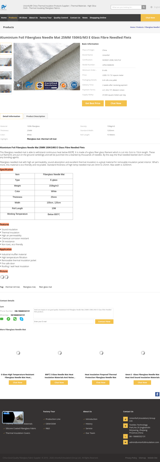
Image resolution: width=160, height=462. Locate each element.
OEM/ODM (49, 423)
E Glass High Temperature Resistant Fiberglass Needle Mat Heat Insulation (17, 377)
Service (87, 428)
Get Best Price (92, 103)
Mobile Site (152, 458)
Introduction (90, 419)
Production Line (51, 419)
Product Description (35, 116)
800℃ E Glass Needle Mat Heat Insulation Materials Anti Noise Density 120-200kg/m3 (59, 377)
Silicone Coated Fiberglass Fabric (19, 428)
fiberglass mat (29, 287)
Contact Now (104, 321)
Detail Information (11, 116)
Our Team (89, 433)
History (87, 423)
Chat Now (150, 17)
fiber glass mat (45, 287)
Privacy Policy (131, 458)
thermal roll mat (12, 287)
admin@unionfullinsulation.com (137, 442)
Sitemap (142, 458)
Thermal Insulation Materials (17, 423)
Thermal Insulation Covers (16, 433)
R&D (46, 428)
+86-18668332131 (22, 311)
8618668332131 (18, 315)
